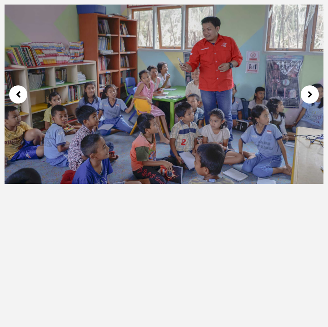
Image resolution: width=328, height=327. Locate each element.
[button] (18, 94)
